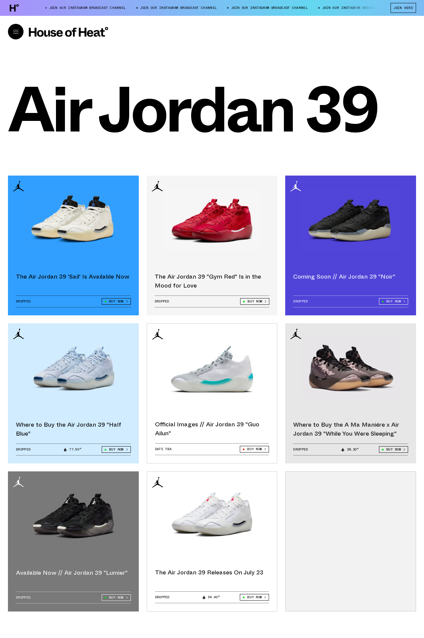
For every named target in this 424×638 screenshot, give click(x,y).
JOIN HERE (403, 7)
